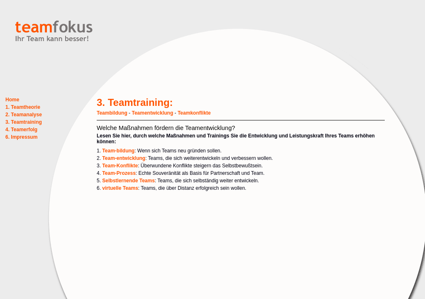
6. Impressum (21, 137)
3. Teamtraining (23, 122)
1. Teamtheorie (22, 107)
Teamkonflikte (194, 113)
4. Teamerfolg (21, 129)
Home (12, 100)
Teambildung (112, 113)
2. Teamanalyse (23, 115)
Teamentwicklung (152, 113)
